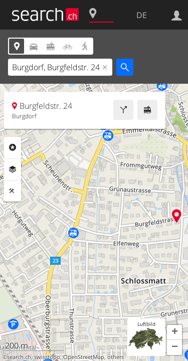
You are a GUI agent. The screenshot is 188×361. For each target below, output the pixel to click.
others (115, 356)
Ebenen (12, 169)
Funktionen (12, 191)
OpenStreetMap (83, 356)
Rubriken (12, 147)
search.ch (19, 356)
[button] (174, 332)
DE (141, 15)
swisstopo (47, 356)
